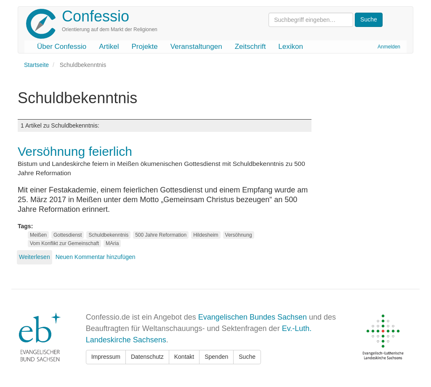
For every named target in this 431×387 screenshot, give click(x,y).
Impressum (105, 356)
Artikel (109, 47)
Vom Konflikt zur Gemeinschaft (64, 243)
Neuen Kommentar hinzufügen (96, 257)
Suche (247, 356)
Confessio (95, 16)
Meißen (38, 235)
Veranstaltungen (196, 47)
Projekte (144, 47)
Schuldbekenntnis (108, 235)
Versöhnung (238, 235)
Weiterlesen (34, 257)
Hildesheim (205, 235)
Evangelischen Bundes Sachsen (252, 317)
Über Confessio (61, 47)
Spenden (216, 356)
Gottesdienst (67, 235)
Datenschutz (147, 356)
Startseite (36, 64)
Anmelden (389, 47)
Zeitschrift (250, 47)
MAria (112, 243)
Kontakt (184, 356)
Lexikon (290, 47)
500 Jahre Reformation (160, 235)
